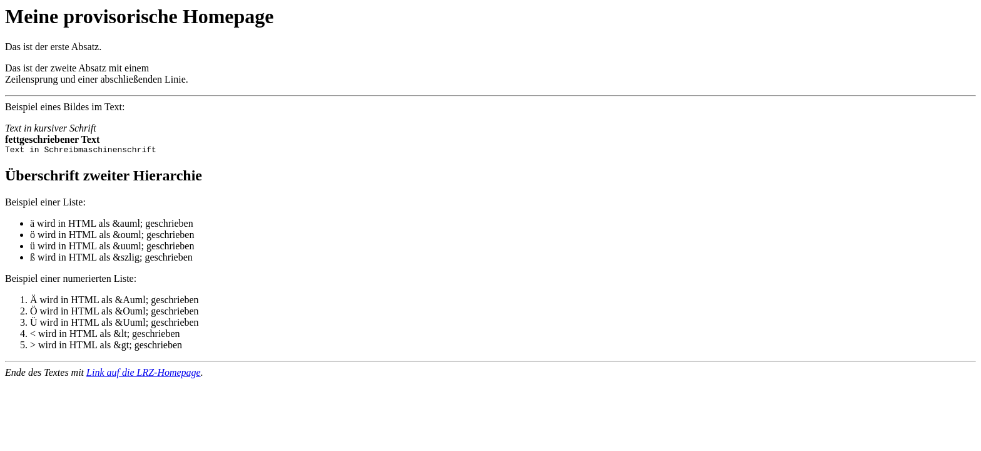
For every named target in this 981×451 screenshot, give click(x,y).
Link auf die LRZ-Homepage (143, 374)
